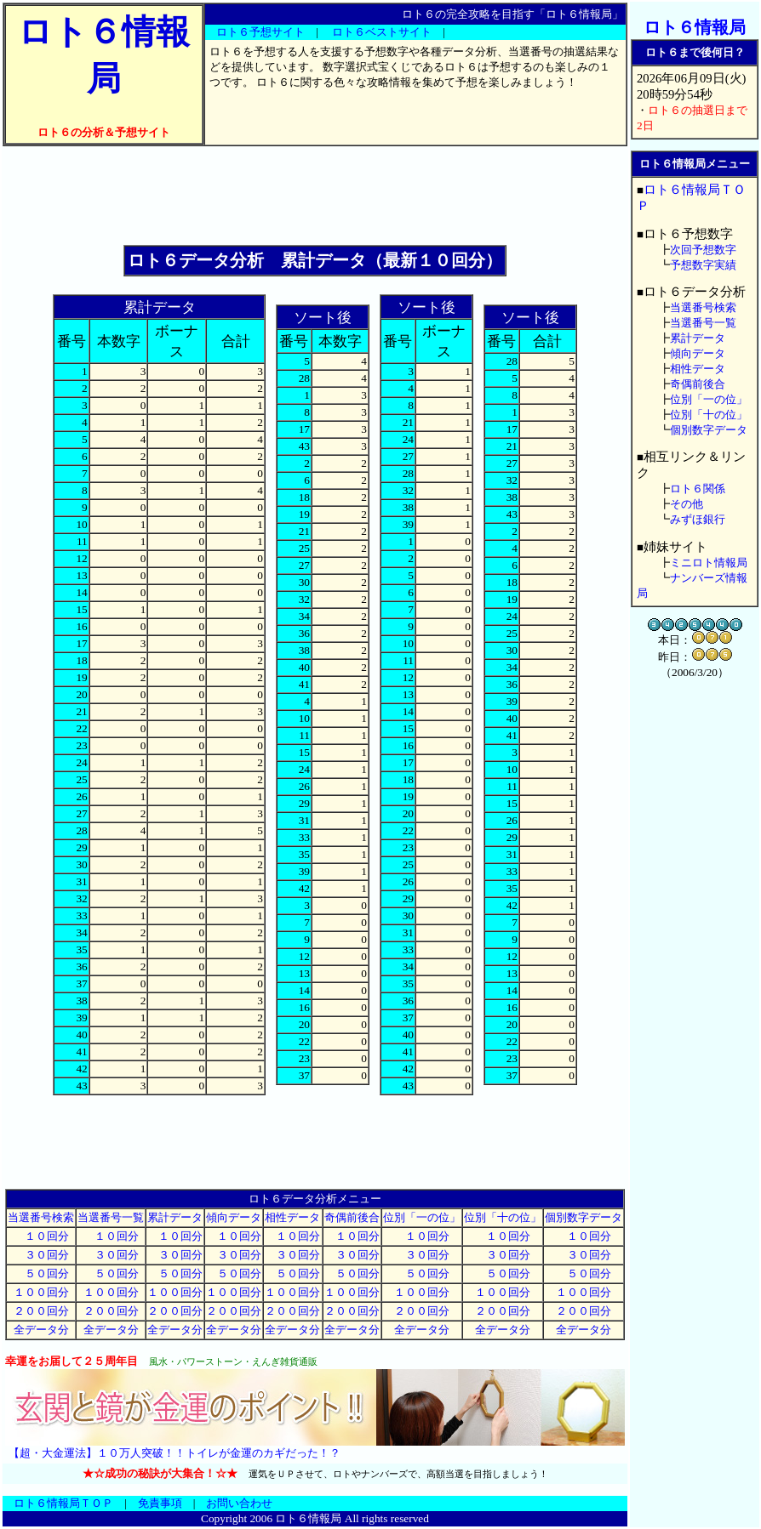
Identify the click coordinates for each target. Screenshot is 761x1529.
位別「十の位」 (502, 1217)
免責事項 (160, 1503)
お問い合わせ (239, 1503)
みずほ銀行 (697, 519)
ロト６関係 (697, 488)
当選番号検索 (41, 1217)
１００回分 (41, 1292)
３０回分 (41, 1254)
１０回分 (41, 1236)
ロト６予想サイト (260, 32)
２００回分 (41, 1310)
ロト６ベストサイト (382, 32)
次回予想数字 (703, 249)
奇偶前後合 (352, 1217)
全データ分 (41, 1329)
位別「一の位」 (422, 1217)
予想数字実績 (703, 265)
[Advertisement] (315, 195)
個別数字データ (583, 1217)
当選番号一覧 (110, 1217)
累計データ (175, 1217)
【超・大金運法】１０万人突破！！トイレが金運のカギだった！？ (174, 1453)
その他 (686, 503)
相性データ (292, 1217)
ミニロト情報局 (708, 562)
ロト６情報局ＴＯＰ (63, 1503)
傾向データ (233, 1217)
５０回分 (41, 1273)
